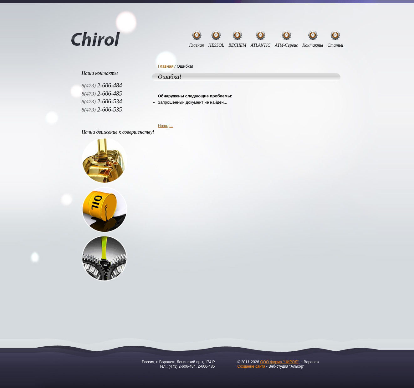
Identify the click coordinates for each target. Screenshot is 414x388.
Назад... (165, 125)
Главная (196, 45)
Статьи (335, 45)
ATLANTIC (260, 45)
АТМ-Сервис (286, 45)
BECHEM (237, 45)
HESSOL (216, 45)
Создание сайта (251, 366)
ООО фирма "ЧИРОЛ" (279, 362)
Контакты (312, 45)
